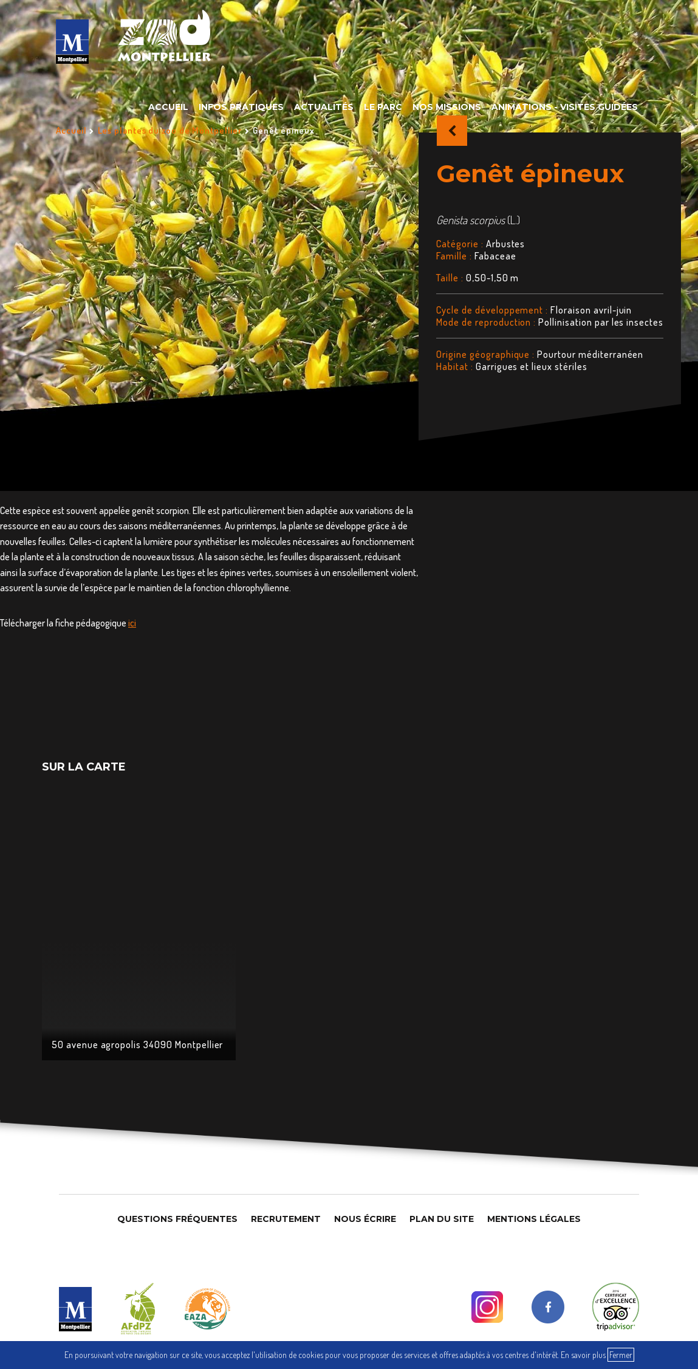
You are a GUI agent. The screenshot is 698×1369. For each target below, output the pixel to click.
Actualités (324, 106)
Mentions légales (534, 1218)
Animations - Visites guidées (564, 106)
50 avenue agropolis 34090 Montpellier (138, 1044)
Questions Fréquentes (177, 1218)
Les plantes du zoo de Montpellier (170, 130)
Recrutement (286, 1218)
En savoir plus (583, 1355)
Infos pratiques (241, 106)
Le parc (383, 106)
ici (132, 623)
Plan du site (441, 1218)
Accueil (168, 106)
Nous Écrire (365, 1218)
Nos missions (446, 106)
